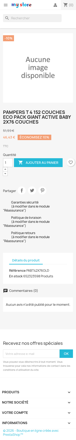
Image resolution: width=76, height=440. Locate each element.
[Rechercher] (32, 18)
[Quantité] (8, 162)
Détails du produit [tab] (26, 260)
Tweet (32, 190)
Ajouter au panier (38, 162)
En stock (16, 276)
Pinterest (42, 190)
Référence (17, 271)
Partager (22, 190)
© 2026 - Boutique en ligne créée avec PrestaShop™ (31, 433)
